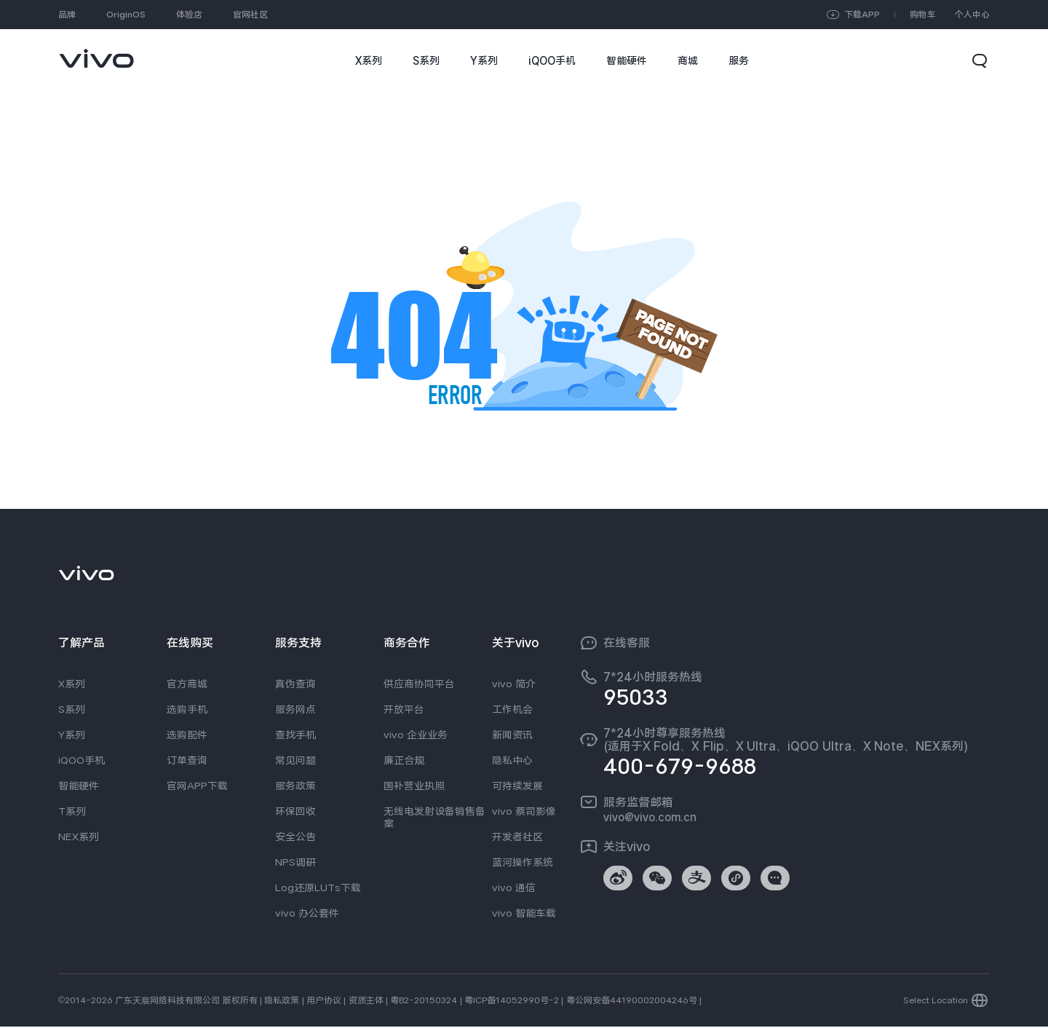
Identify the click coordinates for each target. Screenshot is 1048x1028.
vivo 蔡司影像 (524, 811)
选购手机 (187, 709)
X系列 (71, 683)
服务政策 (295, 785)
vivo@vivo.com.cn (649, 817)
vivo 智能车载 (524, 913)
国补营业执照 (414, 785)
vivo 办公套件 (307, 913)
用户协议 (323, 1002)
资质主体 (366, 1002)
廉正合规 (404, 760)
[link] (96, 51)
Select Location (935, 1002)
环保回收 (295, 811)
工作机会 (512, 709)
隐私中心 (512, 760)
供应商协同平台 (419, 683)
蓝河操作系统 (522, 862)
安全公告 (295, 836)
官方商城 (187, 683)
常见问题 (295, 760)
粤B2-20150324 (423, 1002)
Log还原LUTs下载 (318, 887)
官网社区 (250, 14)
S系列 (71, 709)
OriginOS (126, 14)
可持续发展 (517, 785)
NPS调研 (295, 862)
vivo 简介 (514, 683)
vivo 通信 (514, 887)
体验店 (189, 14)
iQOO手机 (81, 760)
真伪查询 (295, 683)
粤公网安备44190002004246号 (631, 1002)
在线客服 (626, 642)
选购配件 (187, 734)
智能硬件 (78, 785)
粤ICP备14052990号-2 (511, 1002)
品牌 (67, 14)
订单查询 (187, 760)
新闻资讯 (512, 734)
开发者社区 (517, 836)
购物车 (923, 14)
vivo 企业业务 (416, 734)
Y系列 (71, 734)
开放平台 (404, 709)
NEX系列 (78, 836)
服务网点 (295, 709)
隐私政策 (281, 1002)
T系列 (72, 811)
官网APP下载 (197, 785)
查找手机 (295, 734)
